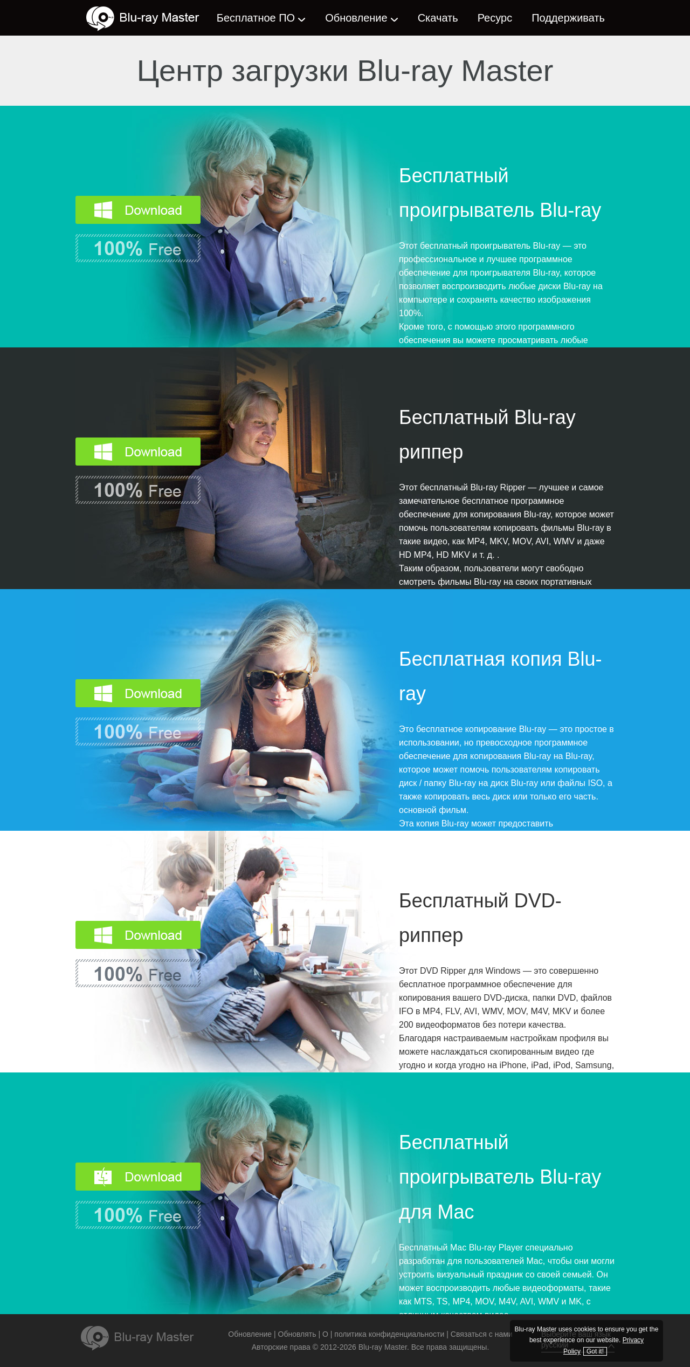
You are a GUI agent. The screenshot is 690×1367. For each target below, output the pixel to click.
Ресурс (495, 18)
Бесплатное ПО (256, 18)
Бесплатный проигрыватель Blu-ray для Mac (500, 1177)
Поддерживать (568, 18)
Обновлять (297, 1334)
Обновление (356, 18)
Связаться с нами (482, 1334)
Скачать (438, 18)
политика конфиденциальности (389, 1334)
